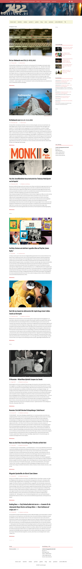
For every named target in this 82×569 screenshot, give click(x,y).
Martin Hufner (22, 62)
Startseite (12, 1)
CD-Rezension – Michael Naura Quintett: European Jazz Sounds (25, 379)
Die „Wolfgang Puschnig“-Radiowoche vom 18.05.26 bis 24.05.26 (66, 54)
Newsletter (17, 1)
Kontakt (38, 1)
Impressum (54, 1)
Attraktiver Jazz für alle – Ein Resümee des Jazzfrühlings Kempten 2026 (66, 71)
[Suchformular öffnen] (65, 22)
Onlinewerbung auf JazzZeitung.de (28, 1)
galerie (36, 22)
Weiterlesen (11, 85)
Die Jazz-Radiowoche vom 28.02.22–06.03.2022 (22, 60)
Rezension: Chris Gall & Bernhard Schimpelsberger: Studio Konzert (27, 410)
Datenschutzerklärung (45, 1)
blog (41, 22)
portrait (31, 22)
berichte (20, 22)
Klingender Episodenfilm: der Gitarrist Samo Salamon (23, 473)
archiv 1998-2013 (58, 22)
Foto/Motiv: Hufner (49, 115)
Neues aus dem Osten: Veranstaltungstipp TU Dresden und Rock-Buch (27, 443)
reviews (25, 22)
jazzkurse (51, 22)
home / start (13, 22)
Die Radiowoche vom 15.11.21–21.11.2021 (21, 120)
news (46, 22)
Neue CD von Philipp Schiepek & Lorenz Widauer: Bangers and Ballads (67, 66)
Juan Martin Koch (22, 253)
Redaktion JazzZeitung (25, 184)
